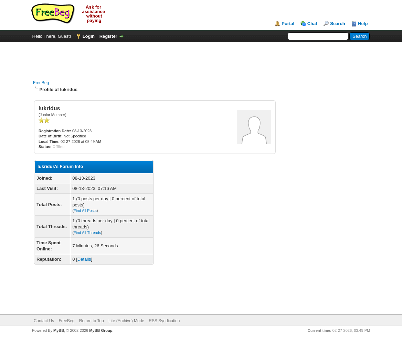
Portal (288, 23)
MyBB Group (100, 330)
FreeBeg (41, 82)
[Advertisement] (201, 57)
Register (108, 36)
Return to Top (91, 320)
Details (84, 259)
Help (363, 23)
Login (89, 36)
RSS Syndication (164, 320)
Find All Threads (87, 232)
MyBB (58, 330)
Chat (312, 23)
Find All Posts (85, 211)
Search (337, 23)
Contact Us (44, 320)
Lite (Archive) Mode (126, 320)
